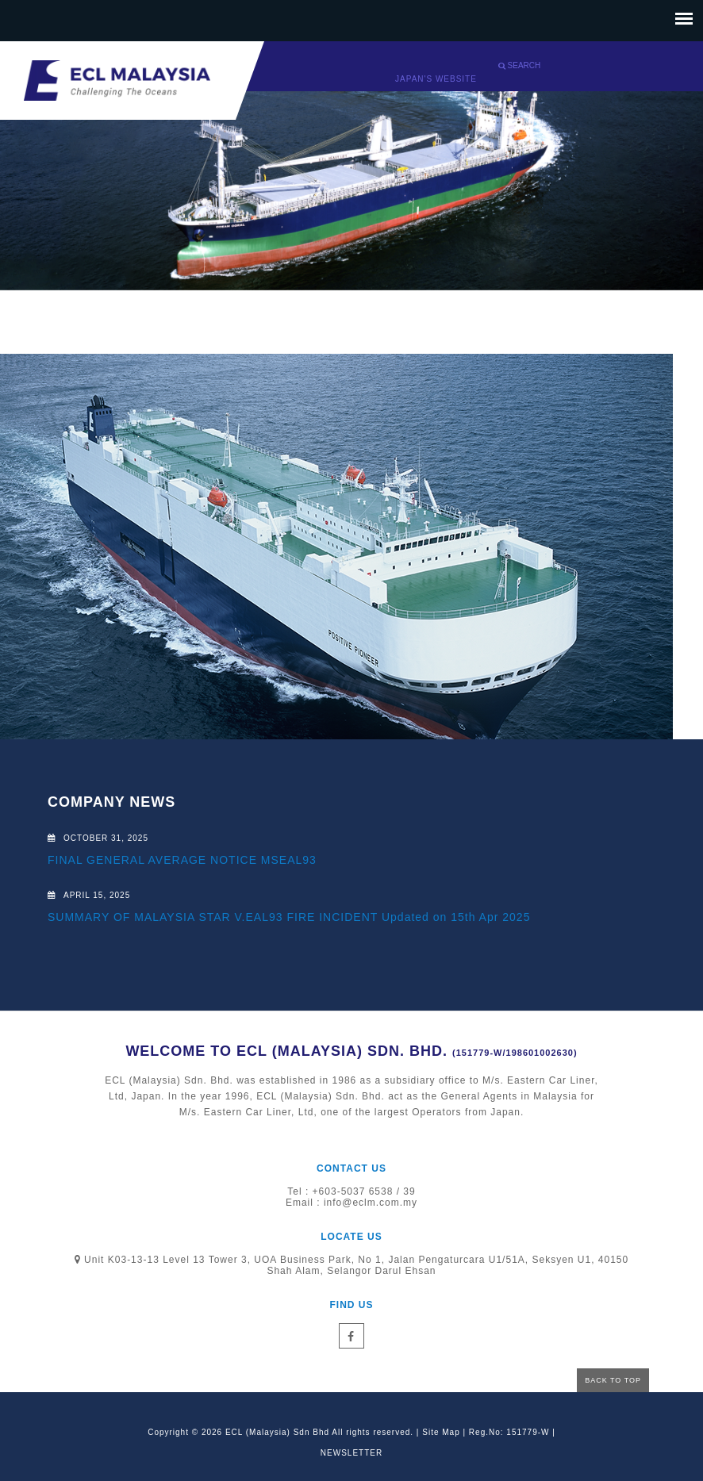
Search (519, 65)
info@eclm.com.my (370, 1202)
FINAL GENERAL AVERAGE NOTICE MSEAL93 (182, 860)
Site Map (440, 1432)
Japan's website (436, 79)
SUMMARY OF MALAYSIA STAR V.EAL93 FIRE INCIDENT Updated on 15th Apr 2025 (289, 917)
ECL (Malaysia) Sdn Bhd (277, 1432)
